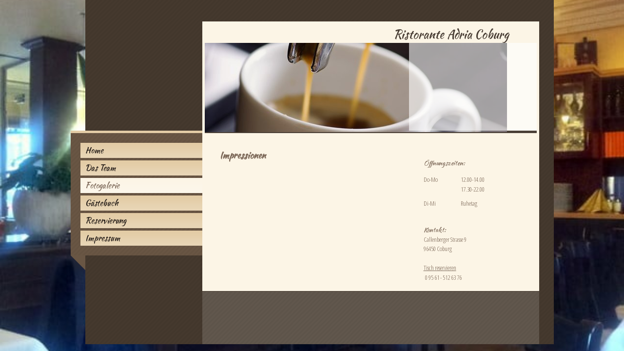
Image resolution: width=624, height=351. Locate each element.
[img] (312, 66)
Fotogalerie (102, 185)
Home (94, 150)
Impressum (102, 238)
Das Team (100, 168)
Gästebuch (101, 203)
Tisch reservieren (440, 267)
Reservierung (105, 220)
